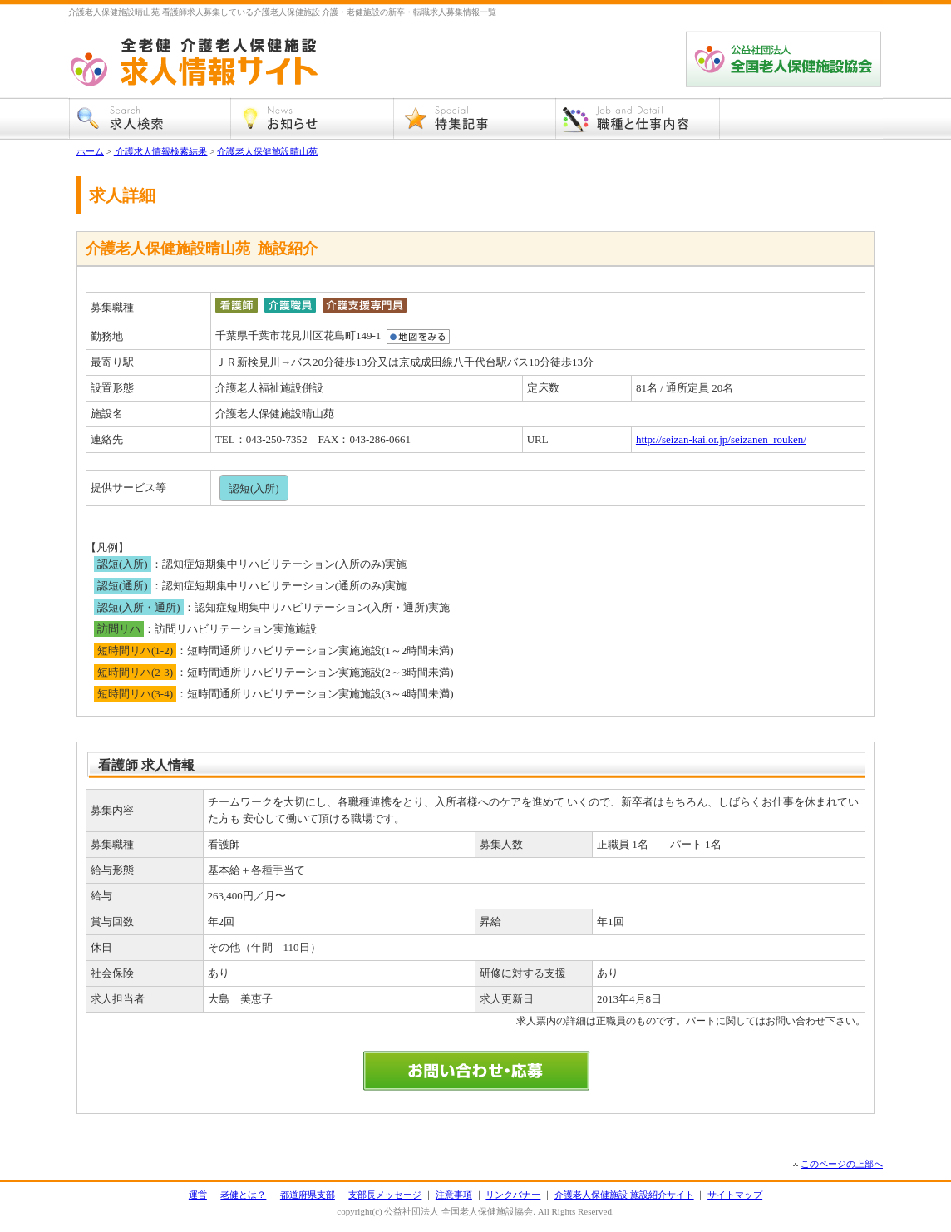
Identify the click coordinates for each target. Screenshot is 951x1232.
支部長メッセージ (384, 1195)
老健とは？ (243, 1195)
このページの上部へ (842, 1164)
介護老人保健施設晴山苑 (267, 151)
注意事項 (454, 1195)
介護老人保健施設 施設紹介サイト (624, 1195)
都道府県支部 (307, 1195)
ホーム (90, 151)
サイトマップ (734, 1195)
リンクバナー (512, 1195)
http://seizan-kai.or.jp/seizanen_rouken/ (721, 439)
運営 (198, 1195)
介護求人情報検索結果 (161, 151)
